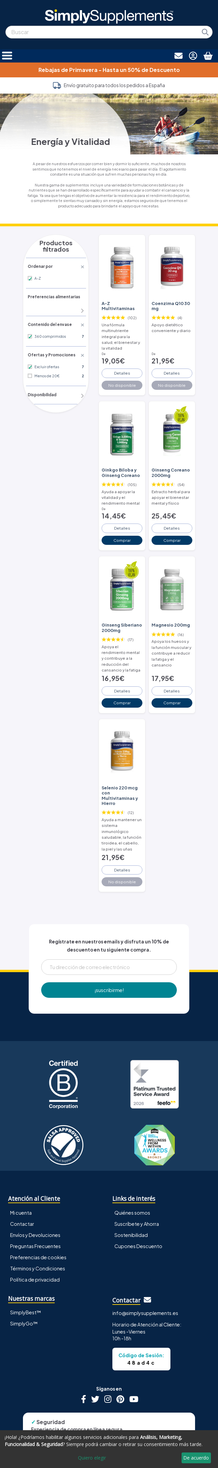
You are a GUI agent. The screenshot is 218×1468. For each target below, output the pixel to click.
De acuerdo (196, 1457)
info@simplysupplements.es (145, 1290)
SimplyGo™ (24, 1300)
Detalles (122, 365)
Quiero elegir (92, 1457)
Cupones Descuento (138, 1223)
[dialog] (109, 1449)
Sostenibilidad (131, 1212)
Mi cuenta (21, 1190)
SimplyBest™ (25, 1289)
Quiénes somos (132, 1190)
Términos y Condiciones (37, 1245)
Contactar (22, 1201)
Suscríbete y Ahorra (136, 1201)
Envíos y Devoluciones (35, 1212)
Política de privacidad (35, 1257)
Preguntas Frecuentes (35, 1223)
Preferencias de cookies (38, 1234)
